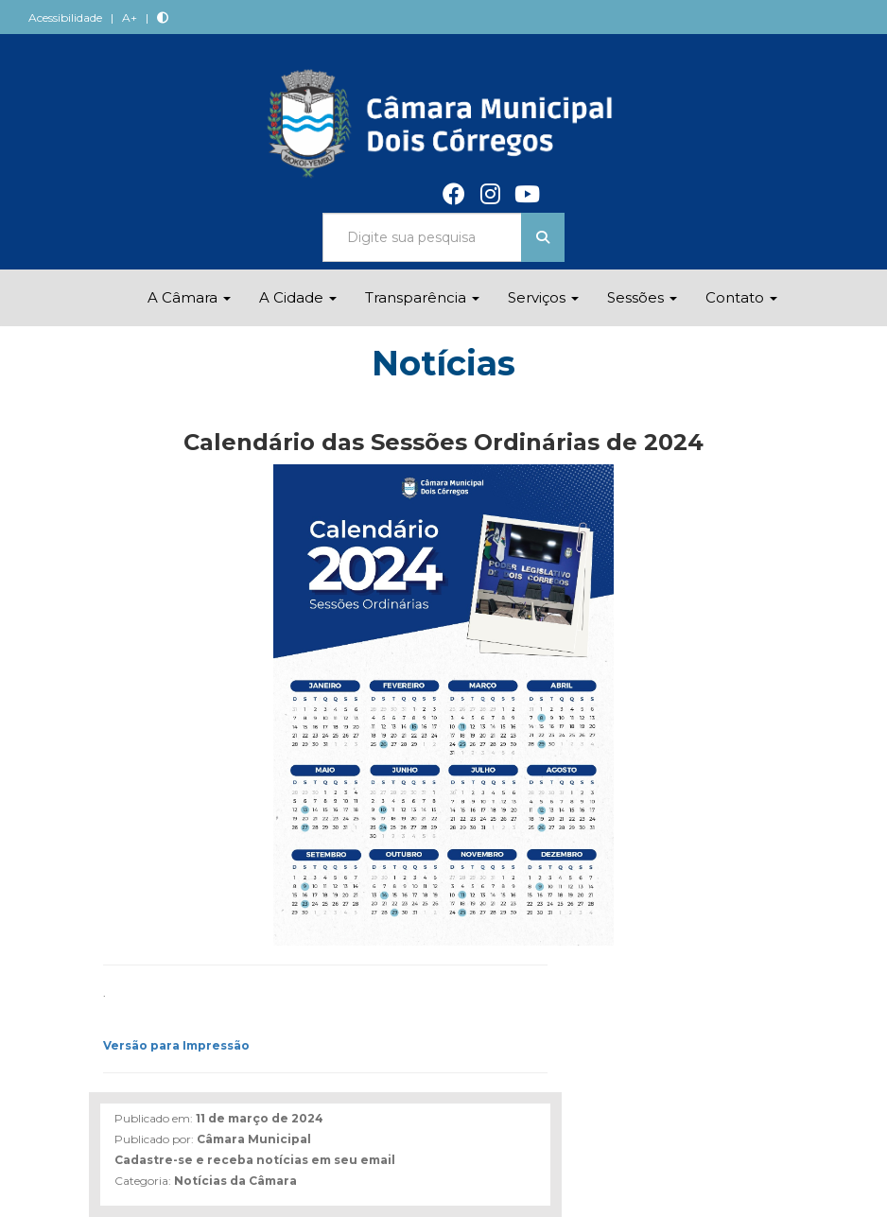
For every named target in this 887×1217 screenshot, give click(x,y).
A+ (129, 17)
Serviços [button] (543, 297)
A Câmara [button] (189, 297)
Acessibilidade (65, 17)
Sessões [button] (642, 297)
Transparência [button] (422, 297)
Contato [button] (741, 297)
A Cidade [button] (298, 297)
